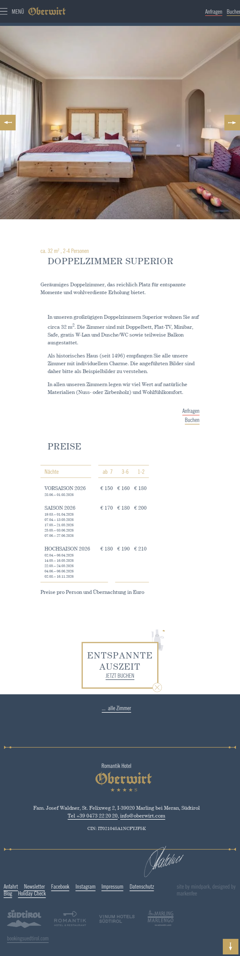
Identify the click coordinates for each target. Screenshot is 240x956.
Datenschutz (125, 886)
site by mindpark (213, 886)
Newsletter (18, 886)
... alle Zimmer (100, 708)
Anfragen (207, 411)
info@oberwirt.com (126, 816)
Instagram (69, 886)
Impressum (96, 886)
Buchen (208, 420)
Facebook (44, 886)
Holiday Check (16, 893)
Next (230, 122)
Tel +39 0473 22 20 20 (77, 816)
